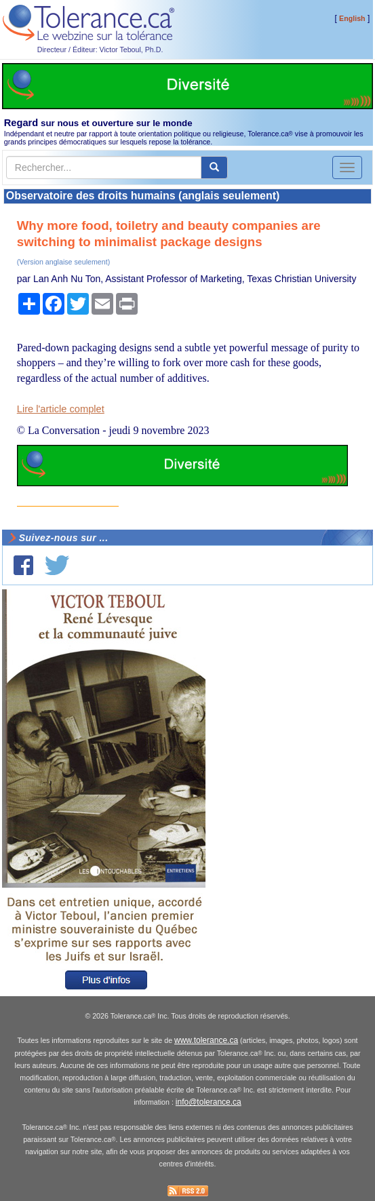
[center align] (214, 167)
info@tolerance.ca (208, 1102)
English (352, 18)
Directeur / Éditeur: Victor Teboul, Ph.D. (100, 49)
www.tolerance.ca (206, 1040)
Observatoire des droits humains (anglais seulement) (143, 195)
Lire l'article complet (60, 408)
